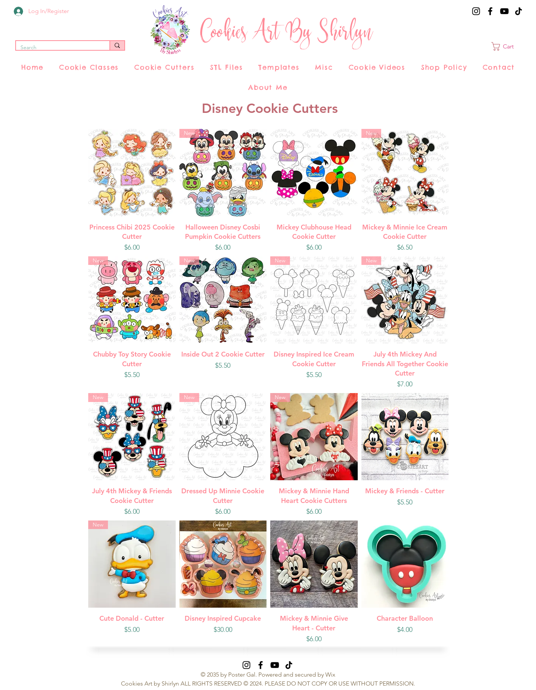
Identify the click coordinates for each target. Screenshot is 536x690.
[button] (507, 46)
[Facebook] (490, 11)
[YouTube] (504, 11)
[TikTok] (518, 11)
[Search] (57, 47)
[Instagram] (476, 11)
